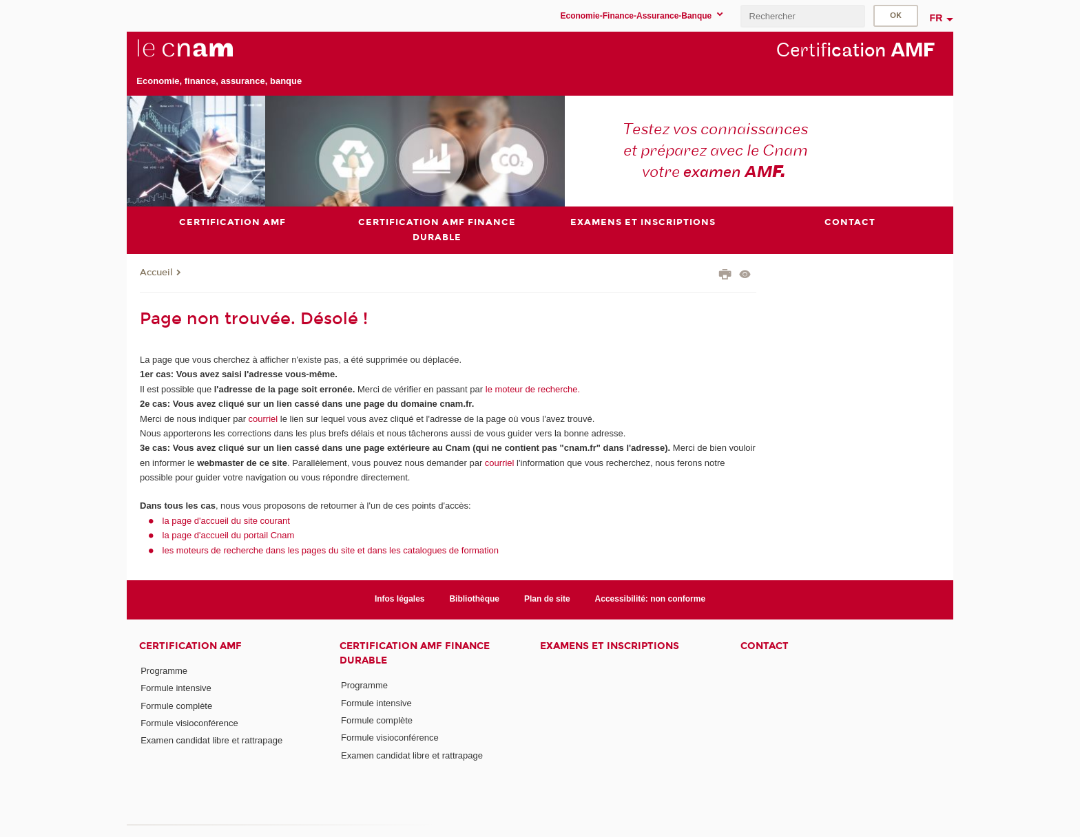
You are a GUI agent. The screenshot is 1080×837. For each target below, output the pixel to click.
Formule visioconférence (189, 723)
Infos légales (400, 599)
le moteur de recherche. (531, 389)
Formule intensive (176, 688)
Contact (764, 646)
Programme (164, 671)
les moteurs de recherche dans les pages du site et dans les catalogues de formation (331, 550)
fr (936, 17)
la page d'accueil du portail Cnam (229, 535)
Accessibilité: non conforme (650, 599)
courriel (263, 419)
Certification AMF (190, 646)
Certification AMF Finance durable (415, 653)
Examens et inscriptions (609, 646)
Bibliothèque (474, 599)
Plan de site (547, 599)
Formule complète (176, 706)
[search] (802, 16)
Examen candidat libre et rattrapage (211, 740)
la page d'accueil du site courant (226, 521)
